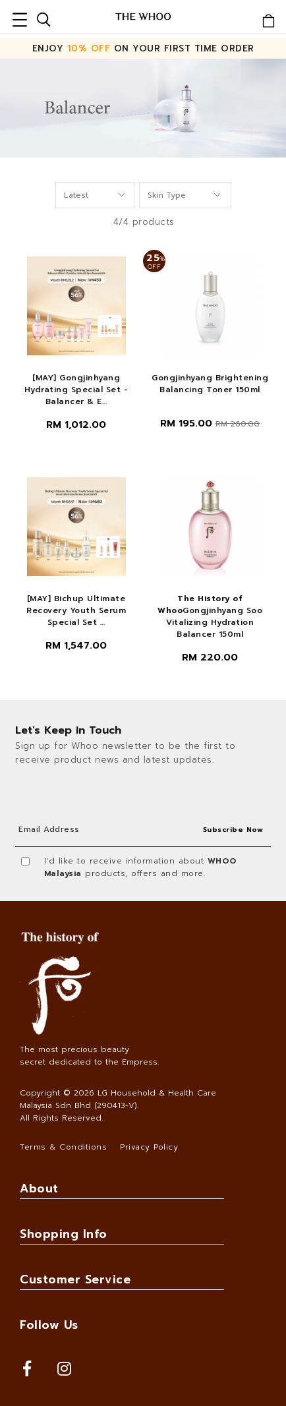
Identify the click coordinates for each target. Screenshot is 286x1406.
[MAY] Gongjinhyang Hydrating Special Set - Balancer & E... (76, 389)
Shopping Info (63, 1234)
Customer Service (75, 1279)
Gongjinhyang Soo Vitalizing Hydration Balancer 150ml (209, 616)
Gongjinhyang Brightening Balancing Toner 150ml (210, 383)
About (39, 1188)
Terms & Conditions (63, 1147)
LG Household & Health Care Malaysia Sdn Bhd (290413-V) (118, 1099)
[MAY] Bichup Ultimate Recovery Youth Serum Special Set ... (76, 610)
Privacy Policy (149, 1147)
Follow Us (49, 1324)
